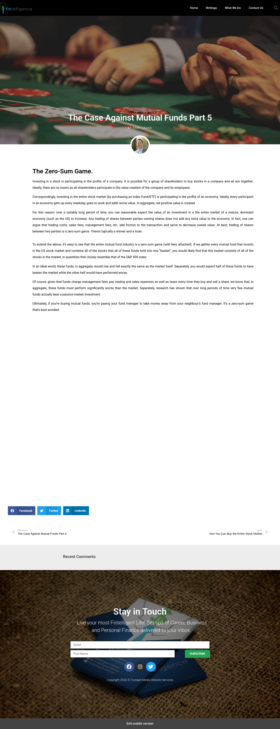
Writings (211, 8)
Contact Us (256, 8)
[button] (276, 8)
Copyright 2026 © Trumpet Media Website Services (140, 680)
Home (194, 8)
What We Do (233, 8)
